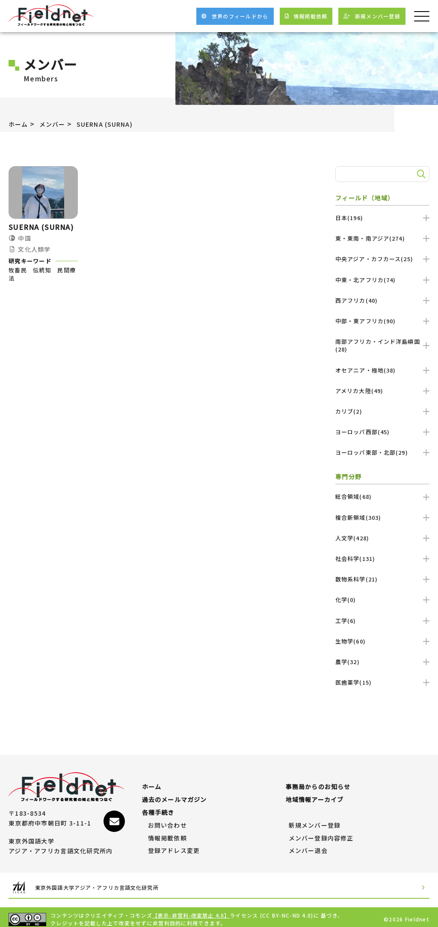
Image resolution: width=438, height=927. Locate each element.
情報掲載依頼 (167, 834)
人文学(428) (382, 538)
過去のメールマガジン (174, 795)
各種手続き (158, 808)
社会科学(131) (382, 558)
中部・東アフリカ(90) (382, 321)
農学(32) (382, 662)
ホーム (20, 124)
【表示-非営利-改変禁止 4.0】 (191, 911)
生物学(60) (382, 641)
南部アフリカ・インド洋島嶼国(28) (382, 345)
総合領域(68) (382, 496)
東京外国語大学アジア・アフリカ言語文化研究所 (109, 883)
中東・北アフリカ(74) (382, 280)
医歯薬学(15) (382, 682)
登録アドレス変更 (174, 846)
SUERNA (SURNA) (115, 124)
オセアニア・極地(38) (382, 370)
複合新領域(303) (382, 517)
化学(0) (382, 600)
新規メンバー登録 (315, 821)
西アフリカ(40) (382, 300)
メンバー (56, 124)
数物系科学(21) (382, 579)
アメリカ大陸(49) (382, 391)
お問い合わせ (167, 821)
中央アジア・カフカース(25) (382, 259)
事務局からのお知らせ (318, 783)
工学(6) (382, 621)
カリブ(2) (382, 411)
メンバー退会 (308, 846)
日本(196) (382, 218)
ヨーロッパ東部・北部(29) (382, 452)
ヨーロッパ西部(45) (382, 432)
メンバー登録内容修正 (321, 834)
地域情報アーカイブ (315, 795)
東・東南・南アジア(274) (382, 238)
